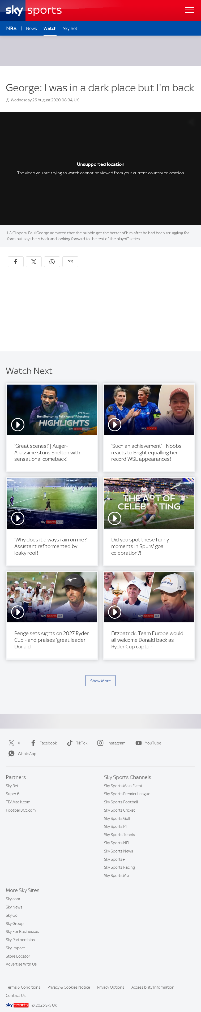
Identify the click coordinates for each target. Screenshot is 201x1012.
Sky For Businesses (22, 925)
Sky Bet (12, 779)
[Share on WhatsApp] (52, 255)
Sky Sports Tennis (119, 828)
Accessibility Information (152, 981)
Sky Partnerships (20, 933)
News (31, 28)
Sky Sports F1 (115, 820)
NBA (11, 28)
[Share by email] (70, 255)
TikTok (76, 737)
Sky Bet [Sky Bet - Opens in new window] (70, 28)
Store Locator (18, 950)
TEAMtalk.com (18, 795)
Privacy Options (110, 981)
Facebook (42, 737)
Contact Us (15, 989)
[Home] (34, 10)
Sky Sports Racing (119, 861)
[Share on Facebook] (16, 255)
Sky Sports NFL (117, 836)
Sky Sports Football (121, 795)
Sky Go (12, 909)
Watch (50, 28)
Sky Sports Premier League (127, 787)
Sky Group (15, 917)
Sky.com (13, 892)
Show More (100, 674)
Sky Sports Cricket (119, 804)
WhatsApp (21, 747)
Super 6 (12, 787)
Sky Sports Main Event (123, 779)
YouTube (147, 737)
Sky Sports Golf (117, 812)
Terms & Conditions (23, 981)
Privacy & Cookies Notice (69, 981)
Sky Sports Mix (116, 869)
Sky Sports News (118, 844)
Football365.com (21, 804)
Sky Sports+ (114, 853)
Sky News (14, 900)
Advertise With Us (21, 957)
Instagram (110, 737)
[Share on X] (34, 255)
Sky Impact (15, 941)
